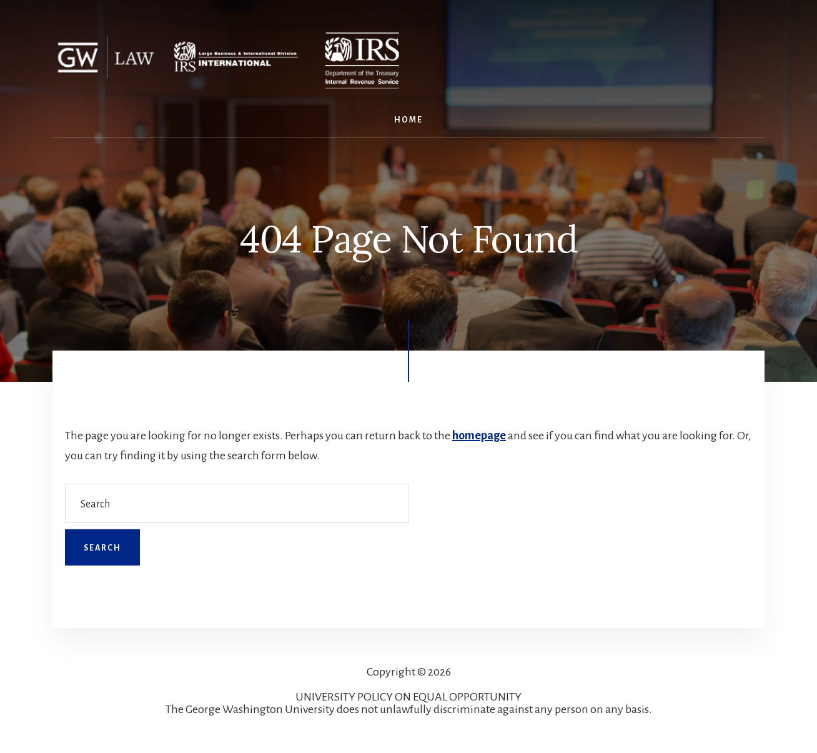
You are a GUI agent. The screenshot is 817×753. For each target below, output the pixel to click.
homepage (479, 435)
